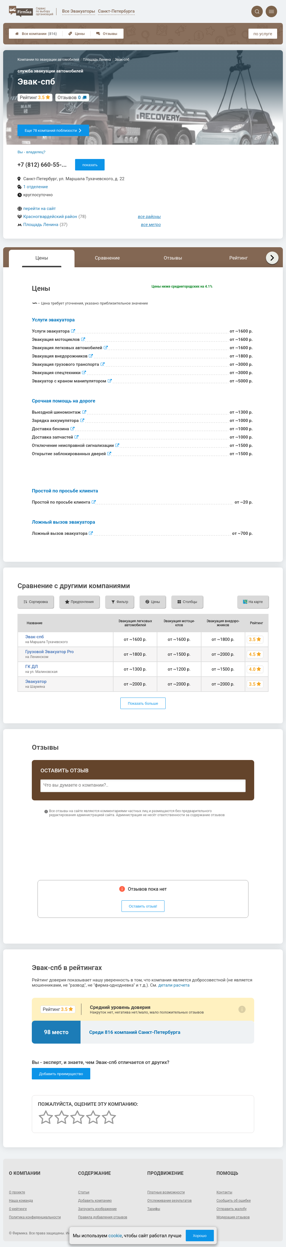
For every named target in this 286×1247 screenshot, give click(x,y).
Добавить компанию (95, 1201)
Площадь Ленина (40, 224)
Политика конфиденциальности (35, 1217)
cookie (115, 1235)
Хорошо (200, 1236)
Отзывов (69, 97)
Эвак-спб (34, 636)
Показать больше (143, 703)
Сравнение (107, 258)
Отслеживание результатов (169, 1201)
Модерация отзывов (233, 1217)
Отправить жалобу (231, 1209)
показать (89, 165)
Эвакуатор (35, 681)
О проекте (17, 1192)
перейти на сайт (39, 208)
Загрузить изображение (97, 1209)
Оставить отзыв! (143, 906)
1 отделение (35, 186)
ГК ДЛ (31, 666)
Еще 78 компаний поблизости (53, 130)
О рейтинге (18, 1209)
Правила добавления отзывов (102, 1217)
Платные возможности (166, 1192)
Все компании (36, 34)
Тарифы (153, 1209)
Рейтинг (238, 258)
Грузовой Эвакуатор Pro (49, 651)
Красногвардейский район (50, 216)
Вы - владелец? (31, 152)
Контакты (224, 1192)
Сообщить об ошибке (233, 1201)
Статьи (83, 1192)
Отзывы (106, 34)
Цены (76, 34)
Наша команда (21, 1201)
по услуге (262, 33)
